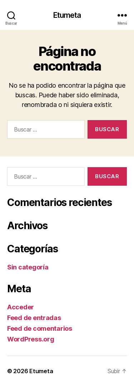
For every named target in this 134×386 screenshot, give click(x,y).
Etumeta (67, 15)
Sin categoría (28, 267)
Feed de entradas (34, 317)
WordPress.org (30, 339)
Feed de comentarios (39, 328)
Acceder (20, 307)
